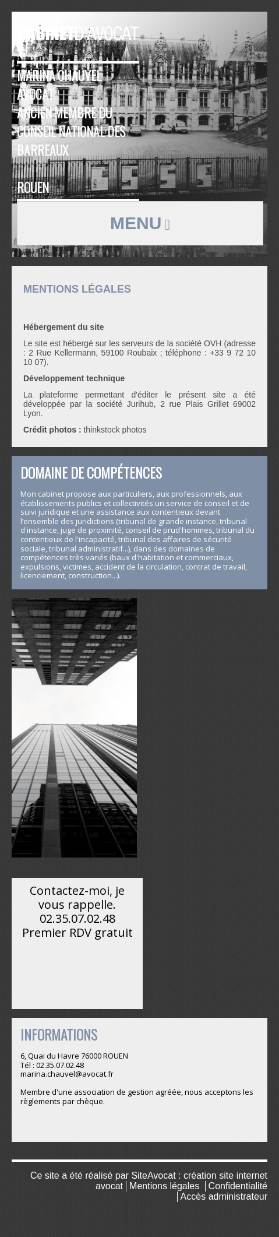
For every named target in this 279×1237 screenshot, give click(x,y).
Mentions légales (164, 1186)
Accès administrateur (224, 1196)
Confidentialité (238, 1186)
